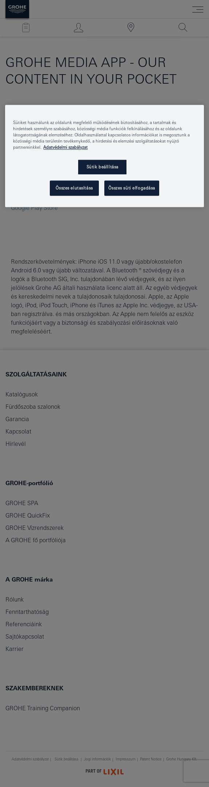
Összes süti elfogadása (131, 187)
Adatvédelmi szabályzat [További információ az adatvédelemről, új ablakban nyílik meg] (65, 147)
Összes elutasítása (74, 187)
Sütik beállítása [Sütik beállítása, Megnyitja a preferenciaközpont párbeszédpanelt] (102, 166)
